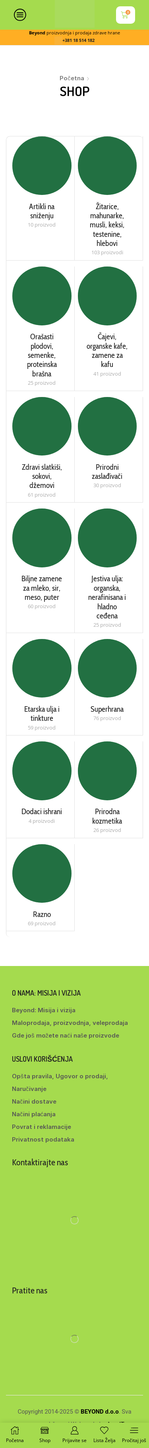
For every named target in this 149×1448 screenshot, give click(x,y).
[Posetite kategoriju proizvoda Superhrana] (107, 668)
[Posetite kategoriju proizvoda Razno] (42, 873)
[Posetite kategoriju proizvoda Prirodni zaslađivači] (107, 426)
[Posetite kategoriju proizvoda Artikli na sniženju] (42, 165)
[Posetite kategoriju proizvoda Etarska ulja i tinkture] (42, 668)
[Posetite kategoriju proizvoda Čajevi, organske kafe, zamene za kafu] (107, 296)
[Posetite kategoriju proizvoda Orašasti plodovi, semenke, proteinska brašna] (42, 296)
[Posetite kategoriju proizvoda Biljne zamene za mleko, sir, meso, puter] (42, 538)
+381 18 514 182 (78, 40)
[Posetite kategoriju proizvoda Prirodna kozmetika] (107, 770)
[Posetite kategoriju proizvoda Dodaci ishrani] (42, 770)
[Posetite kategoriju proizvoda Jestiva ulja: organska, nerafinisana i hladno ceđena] (107, 538)
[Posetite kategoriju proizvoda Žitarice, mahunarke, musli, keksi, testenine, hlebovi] (107, 165)
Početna (72, 78)
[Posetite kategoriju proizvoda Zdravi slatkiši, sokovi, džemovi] (42, 426)
